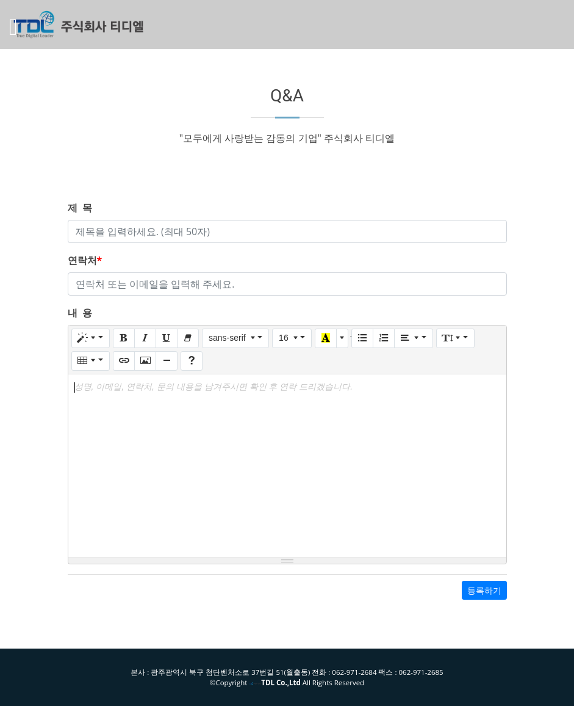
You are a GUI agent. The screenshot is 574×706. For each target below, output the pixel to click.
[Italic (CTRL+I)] (145, 338)
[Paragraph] (413, 338)
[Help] (192, 361)
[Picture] (145, 361)
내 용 (80, 312)
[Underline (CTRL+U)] (167, 338)
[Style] (90, 338)
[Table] (90, 361)
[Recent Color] (326, 338)
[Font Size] (292, 338)
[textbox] (287, 466)
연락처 (85, 260)
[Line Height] (455, 338)
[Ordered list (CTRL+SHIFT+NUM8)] (384, 338)
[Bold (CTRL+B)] (124, 338)
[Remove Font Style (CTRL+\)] (188, 338)
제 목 (80, 207)
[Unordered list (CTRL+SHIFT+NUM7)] (362, 338)
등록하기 (484, 590)
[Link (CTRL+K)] (124, 361)
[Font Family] (235, 338)
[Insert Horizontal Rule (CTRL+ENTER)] (167, 361)
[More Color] (342, 338)
